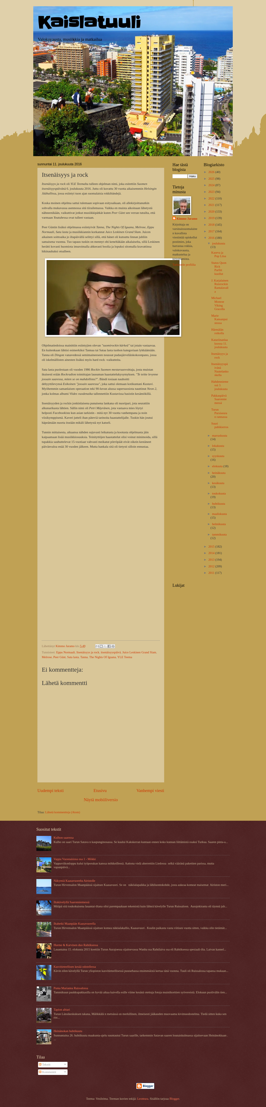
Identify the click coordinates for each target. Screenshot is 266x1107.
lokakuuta (218, 445)
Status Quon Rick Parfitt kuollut (218, 268)
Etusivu (100, 790)
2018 (211, 224)
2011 (211, 572)
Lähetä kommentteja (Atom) (62, 812)
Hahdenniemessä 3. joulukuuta (219, 385)
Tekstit (44, 1064)
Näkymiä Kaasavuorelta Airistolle (74, 880)
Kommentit (47, 1072)
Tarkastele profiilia (184, 264)
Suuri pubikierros (219, 425)
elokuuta (217, 466)
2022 (211, 198)
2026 (211, 172)
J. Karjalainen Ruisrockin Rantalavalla (219, 286)
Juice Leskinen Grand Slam (139, 652)
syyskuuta (218, 456)
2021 (211, 205)
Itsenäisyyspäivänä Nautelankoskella (220, 369)
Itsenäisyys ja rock (87, 652)
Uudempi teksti (50, 790)
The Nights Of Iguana (102, 657)
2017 (211, 231)
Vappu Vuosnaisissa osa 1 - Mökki (75, 859)
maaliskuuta (219, 514)
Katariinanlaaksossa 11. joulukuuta (219, 343)
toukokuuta (219, 493)
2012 (211, 566)
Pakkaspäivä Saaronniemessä (219, 399)
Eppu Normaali (65, 652)
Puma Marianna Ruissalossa (71, 988)
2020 (211, 211)
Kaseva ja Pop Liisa (218, 254)
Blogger (174, 1098)
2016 (211, 237)
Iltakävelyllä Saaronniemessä (71, 902)
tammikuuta (219, 534)
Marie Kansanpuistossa (219, 319)
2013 (211, 559)
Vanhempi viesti (150, 790)
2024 (211, 185)
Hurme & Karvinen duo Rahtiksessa (76, 945)
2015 (211, 546)
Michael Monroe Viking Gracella (218, 303)
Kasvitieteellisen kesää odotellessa (75, 966)
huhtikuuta (218, 503)
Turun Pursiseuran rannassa (219, 413)
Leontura (142, 1098)
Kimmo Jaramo (187, 218)
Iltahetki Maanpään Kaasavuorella (75, 923)
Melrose (47, 657)
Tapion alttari (62, 1009)
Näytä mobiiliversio (101, 799)
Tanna (84, 657)
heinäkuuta (218, 472)
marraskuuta (219, 435)
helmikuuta (219, 524)
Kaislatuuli (89, 22)
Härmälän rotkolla (217, 331)
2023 (211, 191)
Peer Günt (59, 657)
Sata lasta (73, 657)
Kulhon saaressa (64, 837)
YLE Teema (124, 657)
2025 (211, 178)
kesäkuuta (218, 483)
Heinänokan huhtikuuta (68, 1031)
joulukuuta (218, 243)
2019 (211, 218)
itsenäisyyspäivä (111, 652)
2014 (211, 553)
